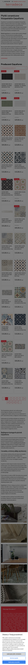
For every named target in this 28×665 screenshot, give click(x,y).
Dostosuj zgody (14, 658)
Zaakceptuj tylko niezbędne (14, 654)
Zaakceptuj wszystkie (14, 662)
